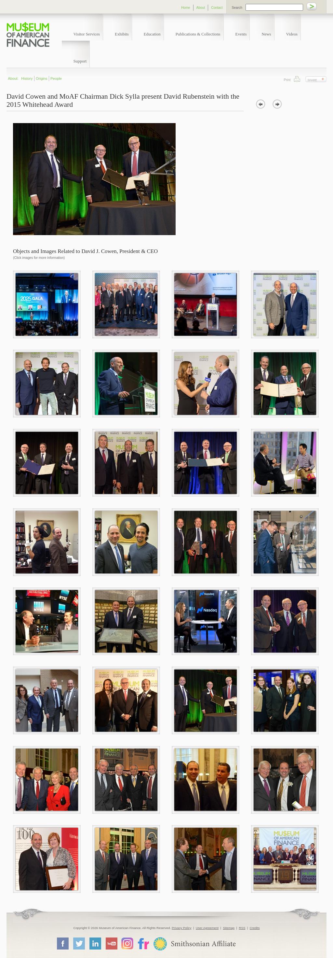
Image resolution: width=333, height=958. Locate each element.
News (266, 34)
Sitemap (228, 928)
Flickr (143, 943)
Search (237, 7)
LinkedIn (95, 943)
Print (297, 79)
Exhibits (122, 34)
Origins (41, 78)
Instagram (127, 943)
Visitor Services (86, 34)
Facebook (62, 943)
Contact (216, 7)
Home (185, 7)
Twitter (79, 943)
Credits (255, 928)
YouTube (111, 943)
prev (261, 104)
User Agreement (207, 928)
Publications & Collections (198, 34)
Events (241, 34)
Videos (292, 34)
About (200, 7)
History (27, 78)
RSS (242, 928)
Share (312, 80)
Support (80, 61)
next (277, 104)
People (56, 78)
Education (152, 34)
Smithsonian (194, 944)
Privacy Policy (182, 928)
